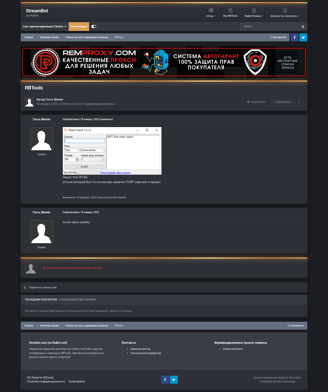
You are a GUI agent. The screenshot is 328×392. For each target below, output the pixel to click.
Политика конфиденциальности (46, 381)
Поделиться (256, 101)
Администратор (140, 348)
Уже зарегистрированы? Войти (44, 26)
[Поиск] (260, 26)
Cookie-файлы (77, 381)
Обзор (210, 16)
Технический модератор (145, 353)
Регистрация (79, 26)
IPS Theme (33, 377)
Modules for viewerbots (284, 16)
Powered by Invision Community (277, 381)
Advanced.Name (233, 348)
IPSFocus (48, 377)
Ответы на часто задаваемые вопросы (88, 104)
